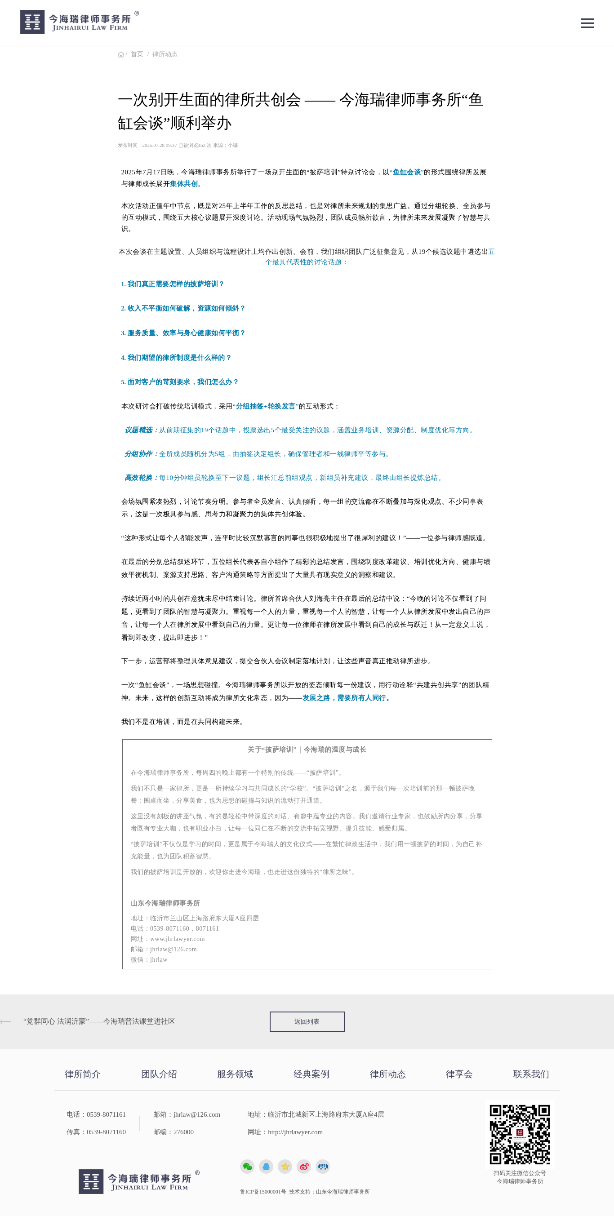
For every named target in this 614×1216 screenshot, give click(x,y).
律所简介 (83, 1074)
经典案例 (311, 1074)
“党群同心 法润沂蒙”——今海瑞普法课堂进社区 (99, 1021)
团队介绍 (159, 1074)
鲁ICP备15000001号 (263, 1192)
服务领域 (235, 1074)
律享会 (459, 1074)
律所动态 (165, 54)
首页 (137, 54)
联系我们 (531, 1074)
